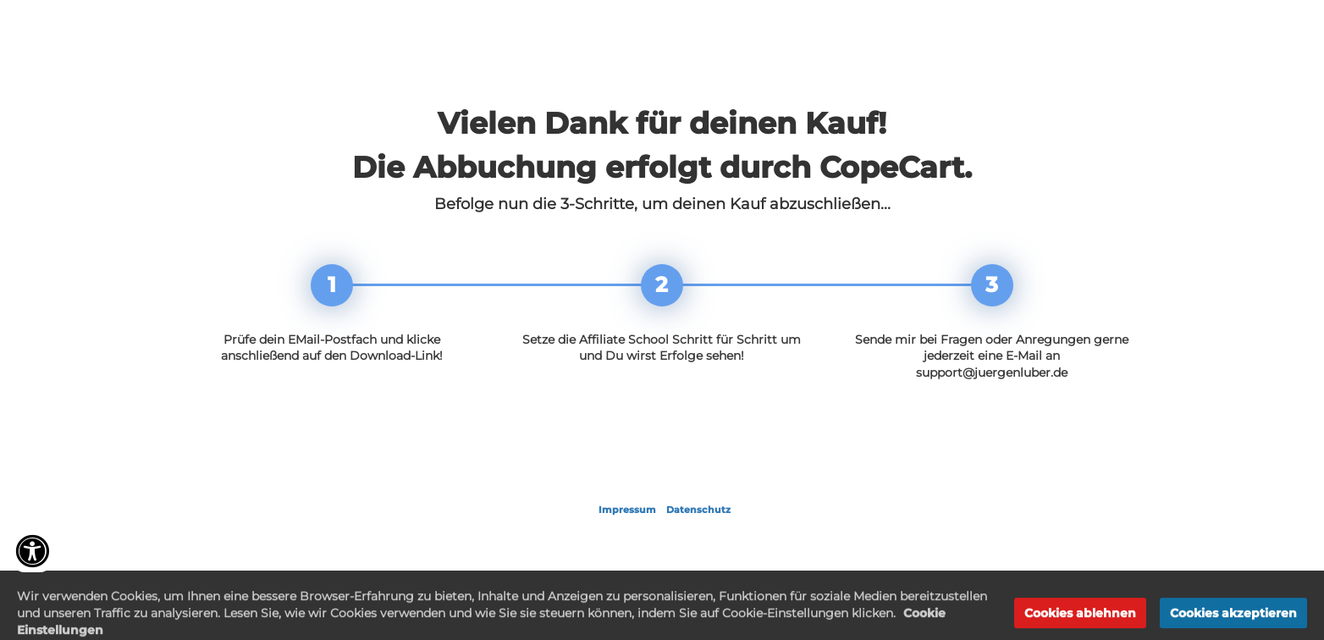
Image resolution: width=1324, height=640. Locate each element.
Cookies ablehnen (1080, 622)
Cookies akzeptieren (1233, 622)
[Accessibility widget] (32, 551)
